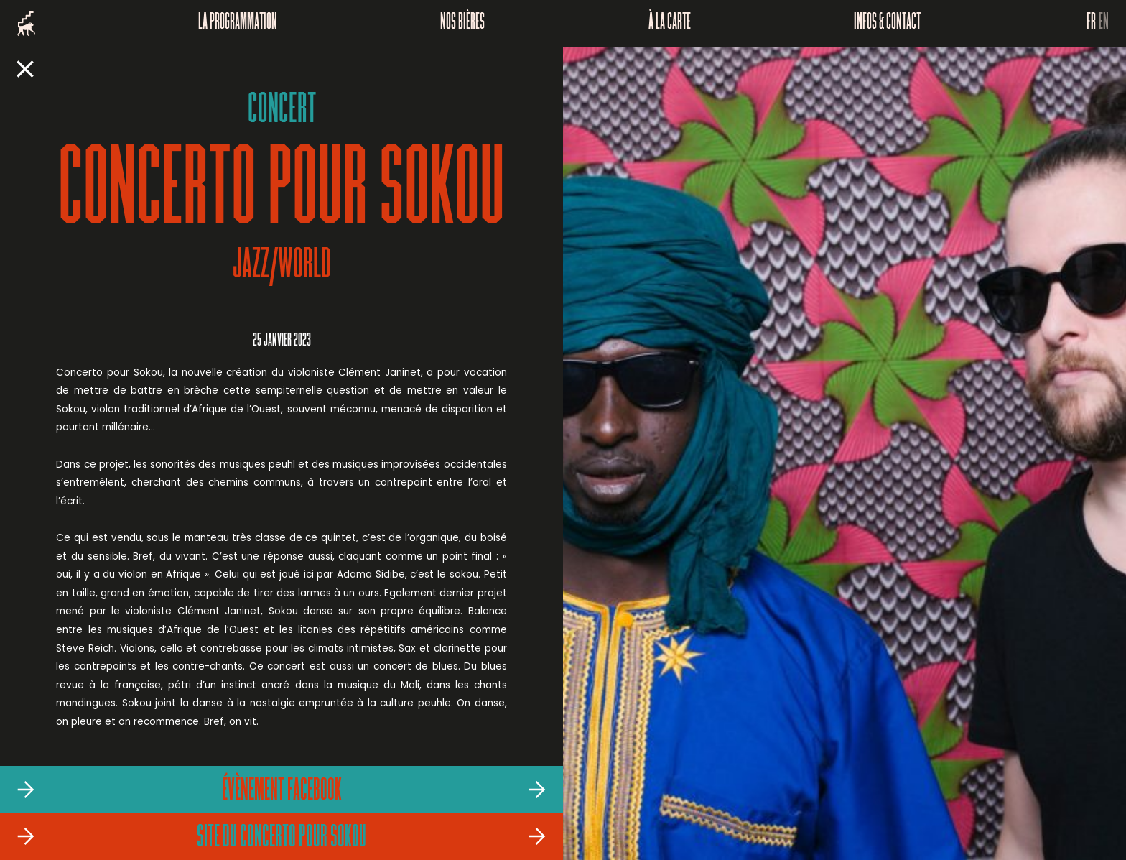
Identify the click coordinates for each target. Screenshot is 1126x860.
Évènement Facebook (282, 791)
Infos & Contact (887, 23)
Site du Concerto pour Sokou (281, 838)
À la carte (669, 23)
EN (1104, 23)
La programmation (237, 23)
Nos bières (462, 23)
